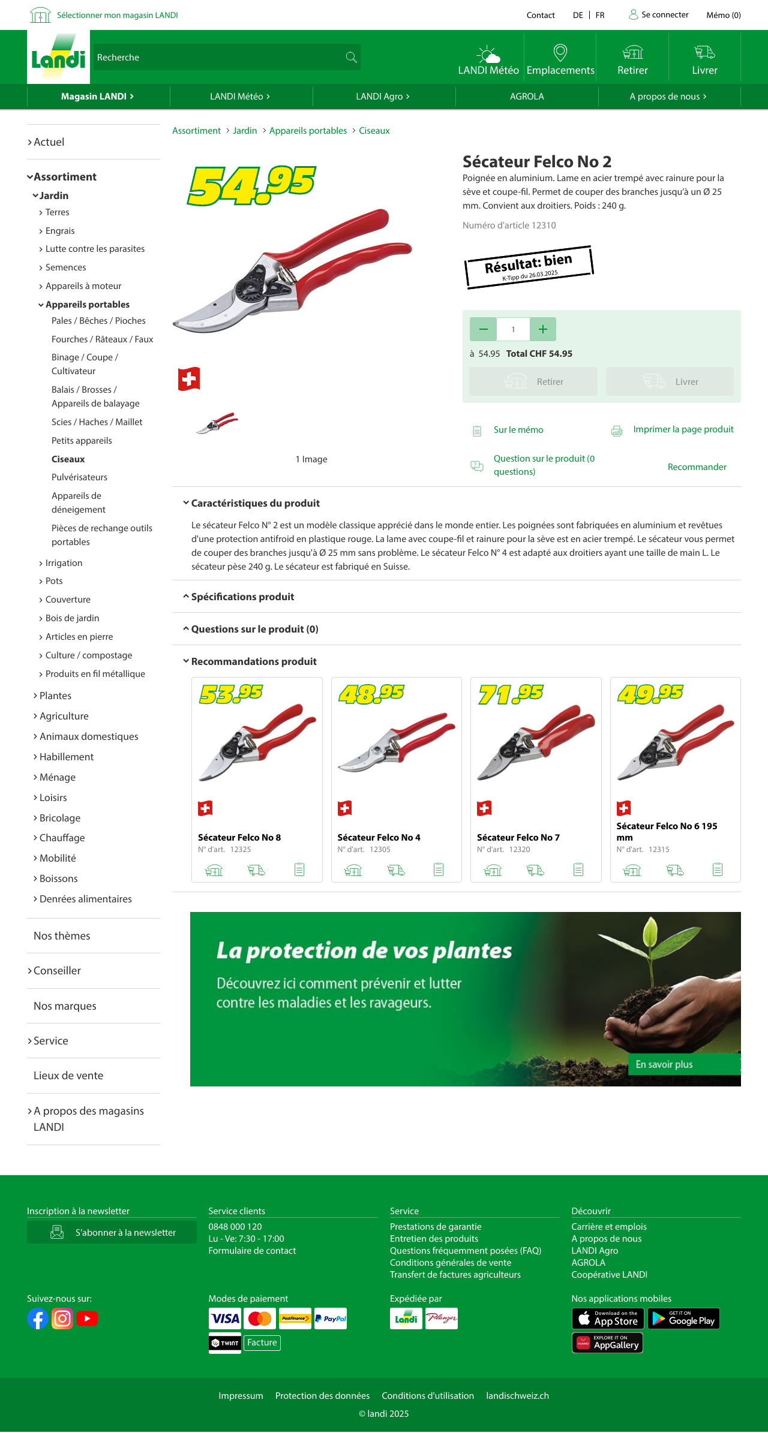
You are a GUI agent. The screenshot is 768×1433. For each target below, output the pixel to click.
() (724, 14)
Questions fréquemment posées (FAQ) (466, 1251)
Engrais (60, 231)
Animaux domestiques (89, 736)
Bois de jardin (73, 618)
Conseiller (57, 970)
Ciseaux (68, 459)
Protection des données (322, 1396)
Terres (58, 212)
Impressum (241, 1396)
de (578, 14)
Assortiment (65, 176)
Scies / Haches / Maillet (97, 422)
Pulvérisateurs (79, 477)
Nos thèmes (62, 935)
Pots (54, 581)
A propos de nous (664, 97)
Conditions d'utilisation (428, 1396)
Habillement (67, 756)
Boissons (59, 878)
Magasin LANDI (94, 97)
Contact (541, 14)
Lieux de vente (68, 1075)
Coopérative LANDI (610, 1275)
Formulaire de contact (252, 1251)
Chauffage (62, 837)
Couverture (68, 600)
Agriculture (64, 715)
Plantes (55, 695)
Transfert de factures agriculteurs (455, 1275)
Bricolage (60, 817)
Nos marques (65, 1005)
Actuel (49, 141)
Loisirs (53, 797)
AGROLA (527, 97)
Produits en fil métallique (95, 674)
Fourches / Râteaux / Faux (103, 339)
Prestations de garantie (436, 1227)
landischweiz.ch (518, 1396)
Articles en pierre (79, 637)
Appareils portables (88, 305)
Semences (66, 267)
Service (51, 1040)
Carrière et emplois (609, 1227)
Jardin (54, 195)
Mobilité (58, 858)
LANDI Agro (379, 97)
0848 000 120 (235, 1227)
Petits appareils (82, 441)
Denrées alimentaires (86, 898)
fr (600, 14)
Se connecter (664, 14)
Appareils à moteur (84, 286)
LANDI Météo (236, 97)
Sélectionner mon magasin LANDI (117, 14)
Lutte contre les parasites (95, 249)
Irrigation (64, 563)
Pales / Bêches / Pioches (99, 321)
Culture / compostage (89, 655)
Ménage (58, 777)
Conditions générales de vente (450, 1263)
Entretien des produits (434, 1239)
